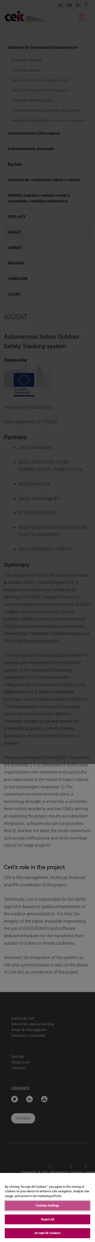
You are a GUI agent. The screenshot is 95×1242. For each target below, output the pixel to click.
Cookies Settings (47, 1207)
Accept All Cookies (47, 1234)
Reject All (47, 1220)
